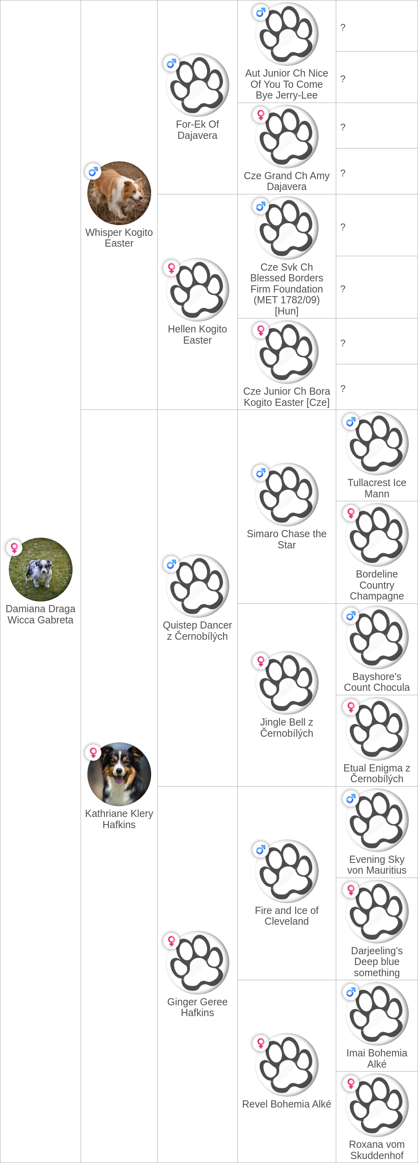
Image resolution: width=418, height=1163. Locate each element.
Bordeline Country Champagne (377, 584)
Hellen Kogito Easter (197, 334)
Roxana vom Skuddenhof (377, 1150)
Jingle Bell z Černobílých (286, 727)
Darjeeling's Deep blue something (377, 961)
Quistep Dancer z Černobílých (197, 630)
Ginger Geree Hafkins (197, 1007)
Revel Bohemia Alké (286, 1104)
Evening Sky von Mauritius (377, 865)
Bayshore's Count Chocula (377, 682)
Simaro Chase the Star (287, 539)
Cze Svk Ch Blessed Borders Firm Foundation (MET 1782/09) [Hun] (286, 288)
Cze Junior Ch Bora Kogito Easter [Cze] (286, 397)
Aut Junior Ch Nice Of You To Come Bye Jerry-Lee (286, 84)
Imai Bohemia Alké (377, 1058)
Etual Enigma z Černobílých (376, 773)
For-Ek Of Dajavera (197, 130)
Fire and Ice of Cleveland (287, 916)
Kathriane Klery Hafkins (119, 819)
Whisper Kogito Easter (119, 238)
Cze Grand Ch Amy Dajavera (286, 181)
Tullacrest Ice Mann (376, 488)
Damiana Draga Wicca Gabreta (40, 614)
